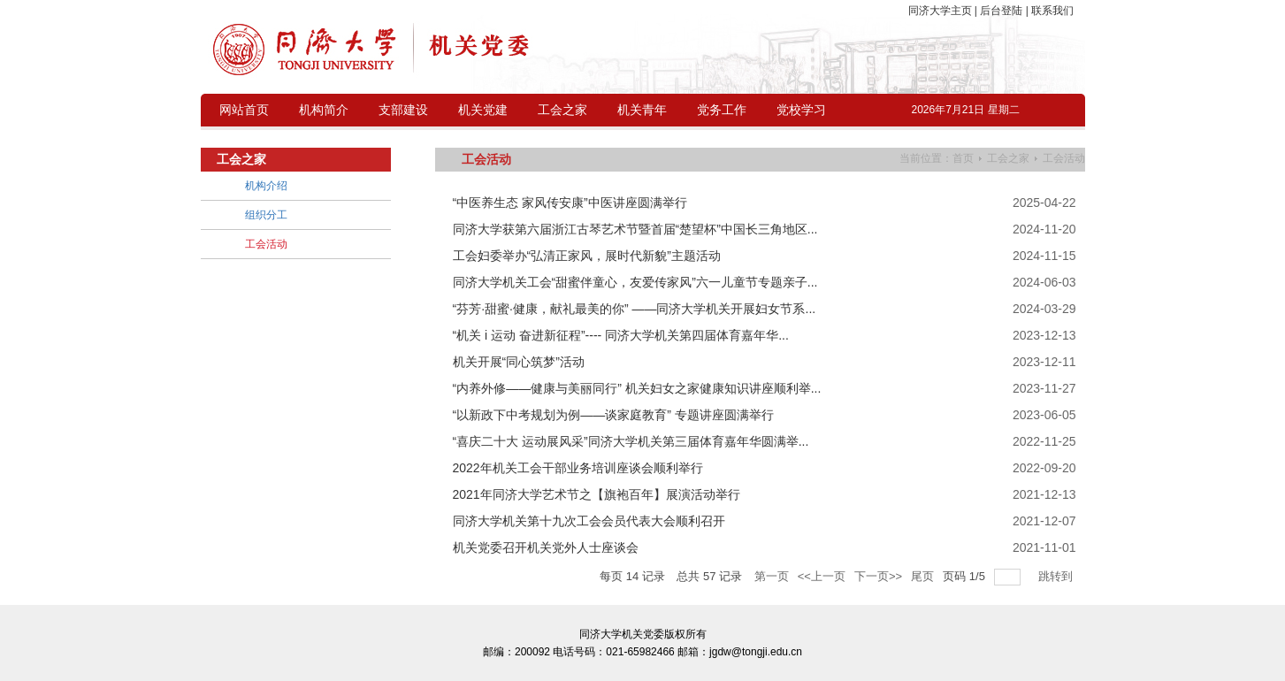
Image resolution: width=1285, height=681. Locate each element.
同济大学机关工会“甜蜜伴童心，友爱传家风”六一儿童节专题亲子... (635, 282)
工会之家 (1008, 158)
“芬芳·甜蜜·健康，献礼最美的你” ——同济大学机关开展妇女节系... (634, 309)
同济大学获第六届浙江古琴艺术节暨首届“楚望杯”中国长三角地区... (635, 229)
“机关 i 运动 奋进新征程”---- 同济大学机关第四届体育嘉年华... (621, 335)
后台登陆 (1001, 10)
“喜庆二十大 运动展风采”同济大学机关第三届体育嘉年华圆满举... (631, 441)
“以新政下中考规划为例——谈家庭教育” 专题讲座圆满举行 (613, 415)
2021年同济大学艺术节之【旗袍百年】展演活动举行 (596, 494)
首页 (963, 158)
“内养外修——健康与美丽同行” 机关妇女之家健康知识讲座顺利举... (637, 388)
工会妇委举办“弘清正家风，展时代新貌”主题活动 (587, 256)
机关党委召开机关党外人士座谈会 (546, 547)
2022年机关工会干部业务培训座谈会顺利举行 (578, 468)
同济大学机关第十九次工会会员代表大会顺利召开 (589, 521)
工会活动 (1064, 158)
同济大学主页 (941, 10)
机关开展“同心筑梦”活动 (519, 362)
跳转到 (1057, 576)
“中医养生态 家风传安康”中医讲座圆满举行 (570, 202)
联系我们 (1051, 10)
